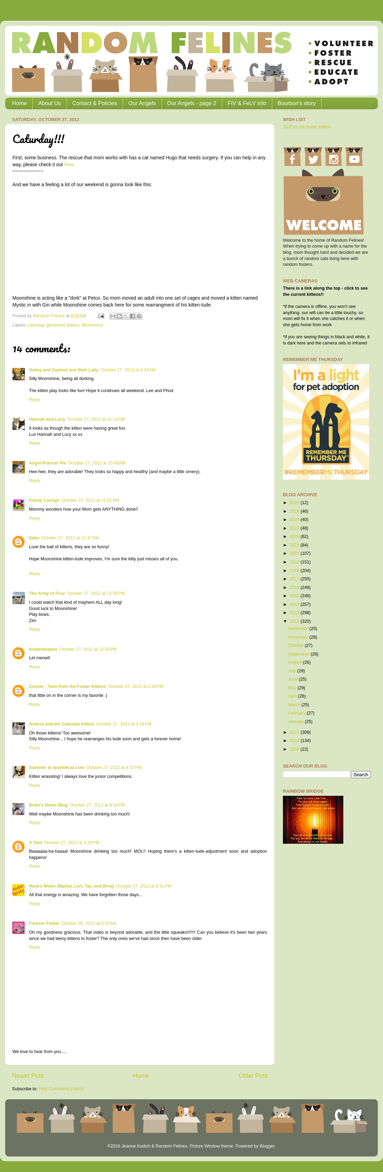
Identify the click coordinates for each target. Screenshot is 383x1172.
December (299, 628)
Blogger (266, 1146)
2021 (295, 545)
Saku (34, 537)
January (296, 721)
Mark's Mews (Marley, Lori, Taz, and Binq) (71, 886)
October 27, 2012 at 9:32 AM (128, 370)
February (297, 713)
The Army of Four (47, 593)
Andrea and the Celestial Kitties (61, 724)
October (296, 645)
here (69, 164)
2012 (295, 621)
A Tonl (35, 842)
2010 (295, 740)
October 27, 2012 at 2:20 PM (136, 686)
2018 (295, 570)
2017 (295, 579)
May (292, 687)
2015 (295, 595)
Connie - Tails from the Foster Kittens (67, 686)
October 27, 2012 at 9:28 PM (71, 842)
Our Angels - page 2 (191, 103)
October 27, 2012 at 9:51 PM (143, 886)
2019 (295, 562)
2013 (295, 612)
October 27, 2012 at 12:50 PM (88, 649)
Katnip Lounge (44, 500)
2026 (295, 502)
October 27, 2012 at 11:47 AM (70, 537)
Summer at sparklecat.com (56, 767)
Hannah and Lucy (47, 419)
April (293, 696)
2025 (295, 511)
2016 (295, 587)
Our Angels (142, 103)
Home (19, 103)
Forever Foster (44, 923)
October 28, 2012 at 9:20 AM (88, 923)
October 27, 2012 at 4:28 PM (123, 724)
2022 (295, 536)
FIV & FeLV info (247, 103)
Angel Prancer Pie (47, 463)
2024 (295, 519)
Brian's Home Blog (48, 805)
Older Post (253, 1075)
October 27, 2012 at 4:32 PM (113, 767)
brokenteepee (43, 649)
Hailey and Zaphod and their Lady (64, 370)
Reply (34, 399)
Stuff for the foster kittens (307, 126)
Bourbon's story (297, 103)
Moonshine (92, 325)
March (295, 704)
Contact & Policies (94, 103)
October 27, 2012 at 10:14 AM (96, 419)
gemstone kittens (62, 325)
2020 (295, 553)
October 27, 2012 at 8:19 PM (97, 805)
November (299, 637)
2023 (295, 528)
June (293, 679)
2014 (295, 604)
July (292, 671)
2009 (295, 749)
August (295, 662)
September (299, 654)
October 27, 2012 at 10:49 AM (97, 463)
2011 (295, 732)
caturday (36, 325)
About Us (49, 103)
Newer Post (27, 1075)
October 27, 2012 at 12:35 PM (96, 593)
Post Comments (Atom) (61, 1088)
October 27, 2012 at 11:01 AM (90, 500)
